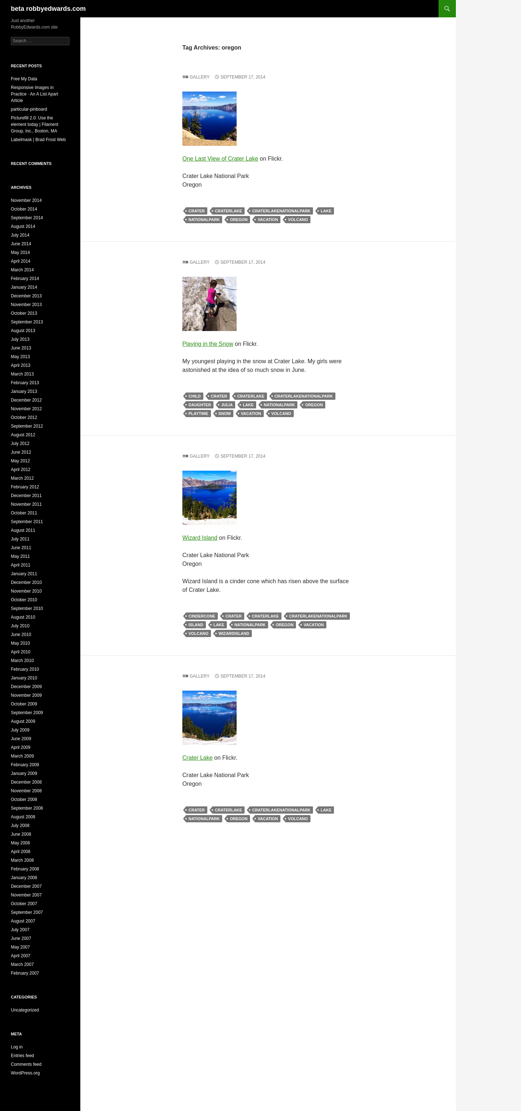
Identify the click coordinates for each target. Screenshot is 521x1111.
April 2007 (20, 955)
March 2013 (22, 374)
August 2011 (23, 530)
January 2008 (24, 877)
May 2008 (20, 842)
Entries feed (22, 1055)
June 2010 (21, 634)
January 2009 (24, 773)
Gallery (199, 77)
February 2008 (25, 869)
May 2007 (20, 947)
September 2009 (27, 712)
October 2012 (24, 417)
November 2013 (26, 304)
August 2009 (23, 721)
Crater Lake (197, 758)
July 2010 (20, 625)
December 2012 (26, 400)
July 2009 (20, 730)
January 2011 (24, 573)
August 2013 (23, 330)
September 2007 (27, 912)
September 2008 (27, 808)
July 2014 (20, 235)
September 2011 (27, 521)
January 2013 (24, 391)
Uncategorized (25, 1010)
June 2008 (21, 834)
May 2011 (20, 556)
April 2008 (20, 851)
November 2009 (26, 695)
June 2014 (21, 243)
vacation (268, 219)
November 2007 (26, 895)
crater (197, 211)
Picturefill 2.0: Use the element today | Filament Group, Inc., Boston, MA (34, 124)
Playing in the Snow (207, 344)
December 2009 (26, 686)
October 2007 (24, 903)
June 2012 (21, 452)
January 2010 (24, 677)
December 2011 (26, 495)
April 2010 (20, 651)
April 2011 (20, 565)
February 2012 (25, 486)
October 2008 (24, 799)
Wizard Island (199, 538)
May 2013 (20, 356)
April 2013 (20, 365)
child (195, 396)
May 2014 (20, 252)
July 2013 (20, 339)
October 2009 (24, 704)
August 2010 (23, 617)
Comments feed (26, 1064)
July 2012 (20, 443)
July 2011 (20, 539)
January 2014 (24, 287)
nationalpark (204, 219)
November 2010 (26, 591)
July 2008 (20, 825)
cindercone (202, 616)
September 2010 (27, 608)
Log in (17, 1046)
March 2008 (22, 860)
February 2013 (25, 382)
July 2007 (20, 929)
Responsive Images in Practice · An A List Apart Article (34, 94)
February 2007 (25, 973)
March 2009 (22, 756)
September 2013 (27, 322)
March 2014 (22, 269)
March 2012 (22, 478)
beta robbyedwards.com (48, 8)
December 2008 (26, 782)
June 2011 (21, 547)
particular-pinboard (29, 109)
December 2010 (26, 582)
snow (225, 413)
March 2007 (22, 964)
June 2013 (21, 348)
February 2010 (25, 669)
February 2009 (25, 764)
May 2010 (20, 643)
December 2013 (26, 295)
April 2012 (20, 469)
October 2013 (24, 313)
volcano (298, 219)
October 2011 (24, 513)
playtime (198, 413)
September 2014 (27, 217)
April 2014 (20, 261)
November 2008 (26, 790)
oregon (238, 219)
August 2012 (23, 434)
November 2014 (26, 200)
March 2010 (22, 660)
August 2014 (23, 226)
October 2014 (24, 209)
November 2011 (26, 504)
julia (227, 405)
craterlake (228, 211)
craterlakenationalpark (281, 211)
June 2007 (21, 938)
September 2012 (27, 426)
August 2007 (23, 921)
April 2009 (20, 747)
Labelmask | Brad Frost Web (38, 139)
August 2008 (23, 816)
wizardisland (234, 633)
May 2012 (20, 460)
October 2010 (24, 599)
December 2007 (26, 886)
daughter (200, 405)
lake (326, 211)
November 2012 (26, 408)
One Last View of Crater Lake (220, 159)
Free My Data (24, 78)
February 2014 (25, 278)
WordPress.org (25, 1073)
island (196, 625)
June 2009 (21, 738)
